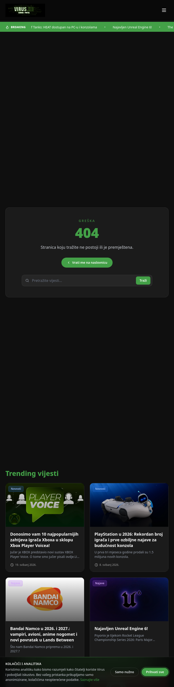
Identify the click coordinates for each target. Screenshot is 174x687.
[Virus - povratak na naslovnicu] (25, 10)
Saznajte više (89, 679)
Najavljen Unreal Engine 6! (135, 27)
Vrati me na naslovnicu (87, 262)
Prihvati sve (155, 672)
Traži (143, 280)
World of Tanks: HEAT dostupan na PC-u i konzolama (61, 27)
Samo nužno (124, 672)
